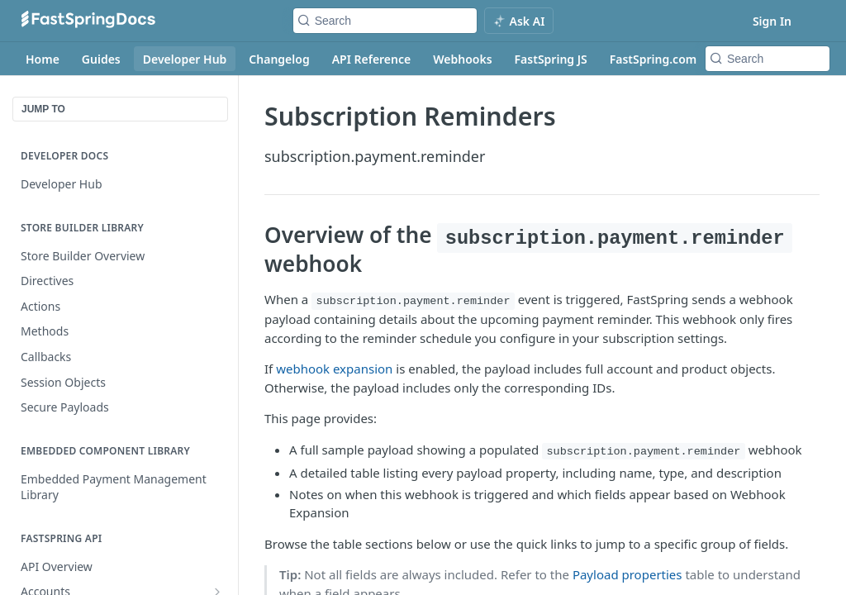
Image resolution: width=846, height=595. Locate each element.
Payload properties (627, 574)
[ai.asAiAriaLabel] (519, 20)
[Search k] (385, 20)
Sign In (772, 21)
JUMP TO (43, 109)
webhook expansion (334, 368)
